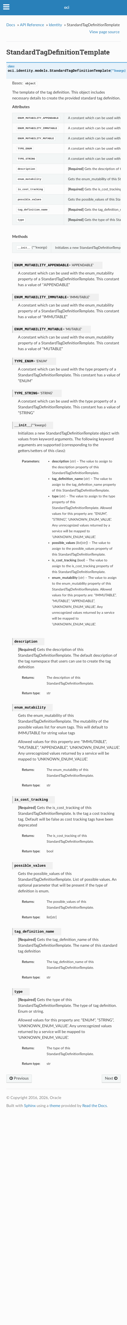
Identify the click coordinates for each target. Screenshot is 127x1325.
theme (55, 1106)
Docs (10, 25)
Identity (55, 25)
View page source (104, 32)
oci (66, 7)
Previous (19, 1078)
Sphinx (30, 1106)
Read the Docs (94, 1106)
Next (111, 1078)
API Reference (32, 25)
